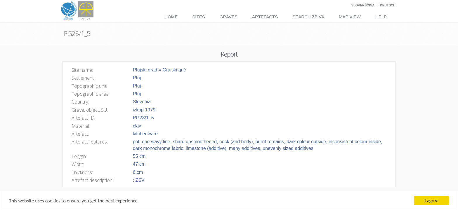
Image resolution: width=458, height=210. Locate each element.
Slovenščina (362, 5)
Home (171, 16)
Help (381, 16)
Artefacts (265, 16)
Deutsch (387, 5)
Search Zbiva (308, 16)
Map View (350, 16)
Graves (228, 16)
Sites (198, 16)
